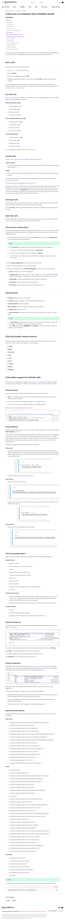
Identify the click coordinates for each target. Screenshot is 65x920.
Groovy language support (13, 43)
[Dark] (61, 2)
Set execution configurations (13, 30)
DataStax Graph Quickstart (12, 180)
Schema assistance (11, 47)
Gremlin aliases (10, 38)
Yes (8, 900)
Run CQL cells (10, 22)
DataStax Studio (10, 11)
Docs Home (5, 7)
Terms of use (30, 911)
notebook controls (37, 666)
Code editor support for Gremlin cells (15, 36)
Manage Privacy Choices (39, 911)
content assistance (28, 408)
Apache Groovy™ (34, 382)
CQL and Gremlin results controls (14, 34)
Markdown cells (10, 26)
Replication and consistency (50, 276)
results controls (31, 149)
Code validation (10, 40)
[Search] (37, 2)
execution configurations (14, 97)
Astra (15, 7)
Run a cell (8, 20)
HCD (30, 7)
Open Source (45, 7)
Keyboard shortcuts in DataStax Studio (15, 88)
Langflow (23, 7)
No (14, 900)
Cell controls (9, 32)
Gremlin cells (10, 24)
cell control (17, 431)
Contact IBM (60, 910)
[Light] (59, 2)
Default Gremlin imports (12, 49)
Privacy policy (22, 911)
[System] (63, 2)
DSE (37, 7)
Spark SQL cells (10, 28)
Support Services (56, 7)
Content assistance (11, 45)
